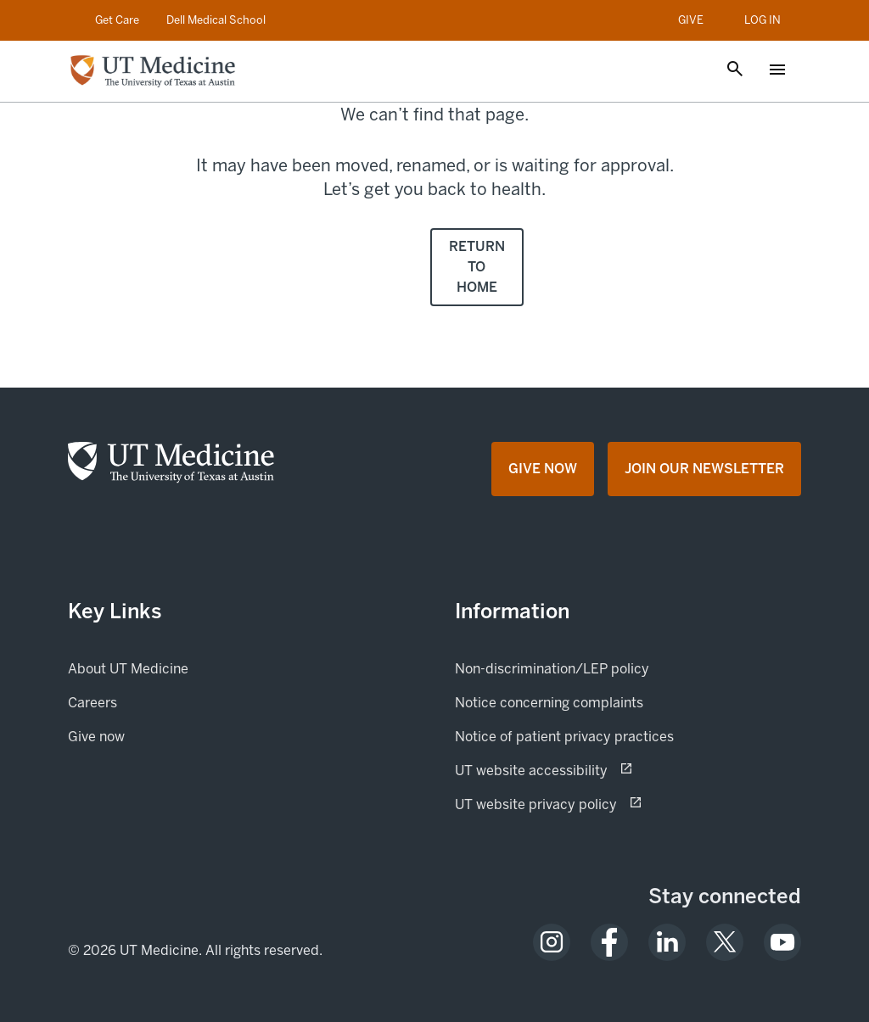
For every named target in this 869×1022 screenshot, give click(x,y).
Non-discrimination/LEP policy (552, 669)
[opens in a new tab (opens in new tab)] (551, 942)
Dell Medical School (216, 20)
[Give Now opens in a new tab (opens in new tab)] (542, 469)
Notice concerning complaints (549, 703)
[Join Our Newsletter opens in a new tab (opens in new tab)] (704, 469)
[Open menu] (777, 71)
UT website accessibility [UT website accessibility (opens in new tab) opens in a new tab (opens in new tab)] (591, 769)
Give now (154, 735)
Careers (92, 703)
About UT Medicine (128, 669)
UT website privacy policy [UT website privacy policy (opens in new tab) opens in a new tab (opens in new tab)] (596, 803)
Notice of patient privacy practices (564, 737)
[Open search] (735, 70)
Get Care (117, 20)
